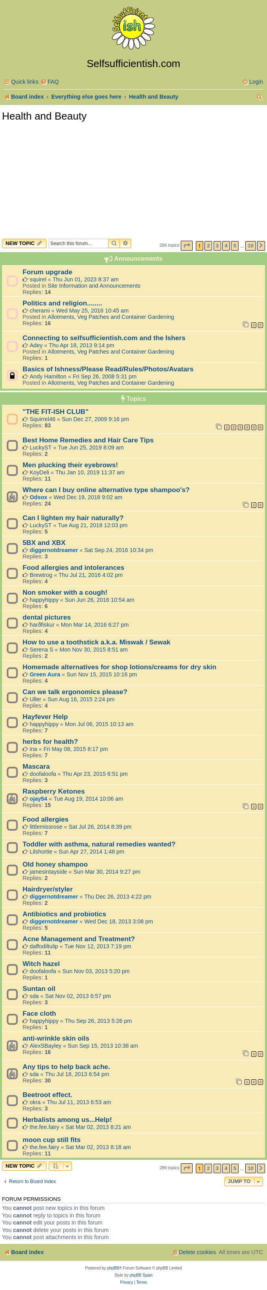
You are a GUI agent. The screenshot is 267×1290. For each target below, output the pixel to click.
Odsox (38, 497)
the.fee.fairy (44, 1127)
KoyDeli (39, 472)
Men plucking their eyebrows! (70, 465)
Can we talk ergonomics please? (75, 692)
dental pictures (47, 617)
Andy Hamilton (48, 376)
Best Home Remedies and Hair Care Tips (88, 440)
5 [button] (234, 246)
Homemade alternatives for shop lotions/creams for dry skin (119, 667)
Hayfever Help (45, 717)
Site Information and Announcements (94, 286)
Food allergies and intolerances (73, 567)
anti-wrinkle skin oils (56, 1038)
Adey (36, 345)
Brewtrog (41, 575)
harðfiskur (42, 625)
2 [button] (208, 246)
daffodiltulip (44, 946)
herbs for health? (50, 741)
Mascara (36, 766)
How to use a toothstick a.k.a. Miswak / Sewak (96, 642)
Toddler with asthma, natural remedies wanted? (99, 844)
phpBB (113, 1268)
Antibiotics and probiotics (64, 914)
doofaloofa (43, 774)
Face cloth (39, 1013)
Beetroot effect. (47, 1095)
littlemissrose (46, 827)
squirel (38, 279)
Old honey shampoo (55, 864)
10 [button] (250, 246)
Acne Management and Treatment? (79, 939)
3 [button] (217, 246)
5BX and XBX (44, 543)
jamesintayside (48, 872)
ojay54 (38, 799)
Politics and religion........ (62, 303)
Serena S (41, 649)
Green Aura (45, 674)
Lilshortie (41, 851)
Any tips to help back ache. (66, 1067)
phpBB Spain (140, 1275)
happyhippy (44, 600)
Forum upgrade (47, 272)
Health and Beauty (44, 116)
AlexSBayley (45, 1046)
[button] (187, 246)
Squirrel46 (42, 419)
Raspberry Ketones (54, 791)
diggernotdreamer (54, 550)
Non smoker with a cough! (65, 592)
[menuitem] (49, 82)
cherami (40, 310)
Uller (35, 699)
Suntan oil (39, 988)
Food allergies (45, 819)
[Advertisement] (133, 179)
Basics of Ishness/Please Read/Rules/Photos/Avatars (108, 369)
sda (34, 996)
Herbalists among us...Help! (67, 1119)
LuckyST (41, 447)
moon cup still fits (52, 1140)
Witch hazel (41, 964)
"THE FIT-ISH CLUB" (56, 412)
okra (35, 1102)
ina (33, 749)
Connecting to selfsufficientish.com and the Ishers (104, 338)
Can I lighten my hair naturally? (73, 518)
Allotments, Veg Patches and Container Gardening (111, 317)
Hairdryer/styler (48, 889)
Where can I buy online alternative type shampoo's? (106, 490)
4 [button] (226, 246)
